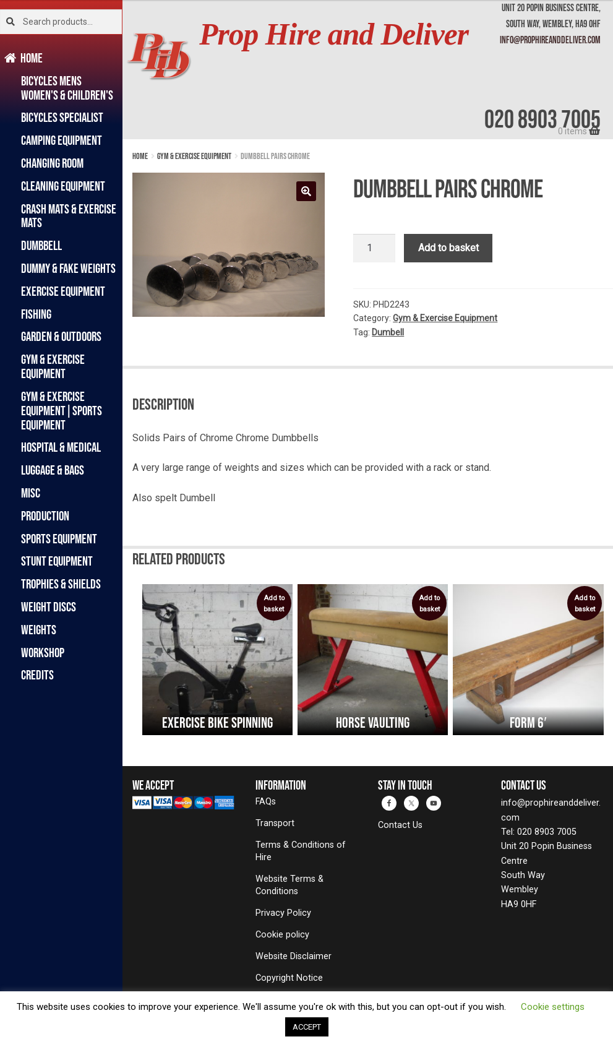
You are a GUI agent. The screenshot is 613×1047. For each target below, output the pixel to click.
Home (32, 58)
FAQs (265, 801)
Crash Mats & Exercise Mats (68, 216)
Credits (37, 675)
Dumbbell (41, 245)
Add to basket (448, 248)
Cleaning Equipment (63, 186)
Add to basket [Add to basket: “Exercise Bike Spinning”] (274, 603)
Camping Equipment (61, 140)
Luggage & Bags (52, 470)
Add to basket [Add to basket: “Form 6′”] (584, 603)
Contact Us (400, 825)
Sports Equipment (59, 539)
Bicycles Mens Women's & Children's (67, 88)
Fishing (36, 314)
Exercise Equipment (63, 291)
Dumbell (388, 332)
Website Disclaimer (293, 956)
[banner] (367, 69)
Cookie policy (282, 934)
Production (45, 516)
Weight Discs (48, 607)
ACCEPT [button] (307, 1027)
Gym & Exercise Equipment (53, 366)
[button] (306, 191)
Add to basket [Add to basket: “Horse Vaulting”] (429, 603)
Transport (274, 823)
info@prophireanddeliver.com (550, 39)
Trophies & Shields (61, 584)
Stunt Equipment (57, 561)
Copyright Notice (289, 978)
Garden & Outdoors (61, 336)
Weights (38, 630)
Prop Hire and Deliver (333, 34)
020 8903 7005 (542, 118)
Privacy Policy (283, 913)
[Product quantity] (374, 248)
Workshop (42, 652)
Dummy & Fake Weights (68, 268)
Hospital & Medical (61, 447)
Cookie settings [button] (553, 1006)
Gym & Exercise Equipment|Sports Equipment (61, 410)
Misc (30, 493)
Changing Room (52, 163)
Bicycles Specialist (62, 117)
